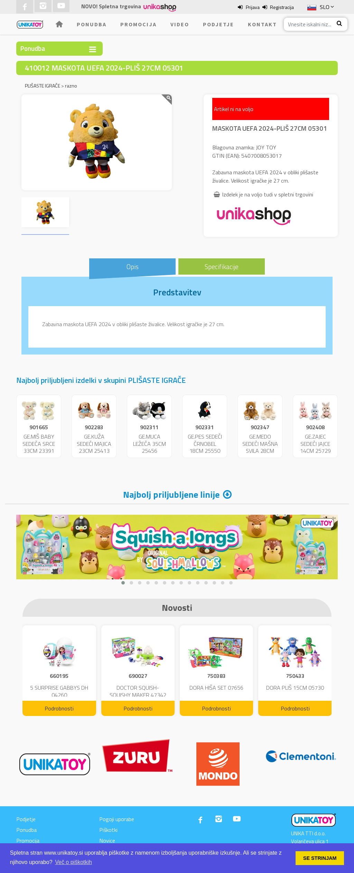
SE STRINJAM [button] (320, 858)
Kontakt (262, 24)
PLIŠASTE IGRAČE (42, 85)
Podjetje (218, 24)
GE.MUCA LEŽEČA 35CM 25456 (149, 443)
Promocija (138, 24)
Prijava (253, 7)
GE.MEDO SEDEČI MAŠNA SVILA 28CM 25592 (260, 447)
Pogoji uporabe (116, 819)
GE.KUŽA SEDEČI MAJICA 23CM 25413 (94, 443)
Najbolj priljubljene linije (171, 494)
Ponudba (91, 24)
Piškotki (108, 830)
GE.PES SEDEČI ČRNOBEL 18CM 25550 (205, 443)
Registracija (282, 7)
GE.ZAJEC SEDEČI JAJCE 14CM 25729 (315, 443)
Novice (107, 840)
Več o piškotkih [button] (73, 862)
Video (179, 24)
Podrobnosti (59, 708)
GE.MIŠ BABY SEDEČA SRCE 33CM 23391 (38, 443)
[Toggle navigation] (93, 49)
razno (71, 85)
